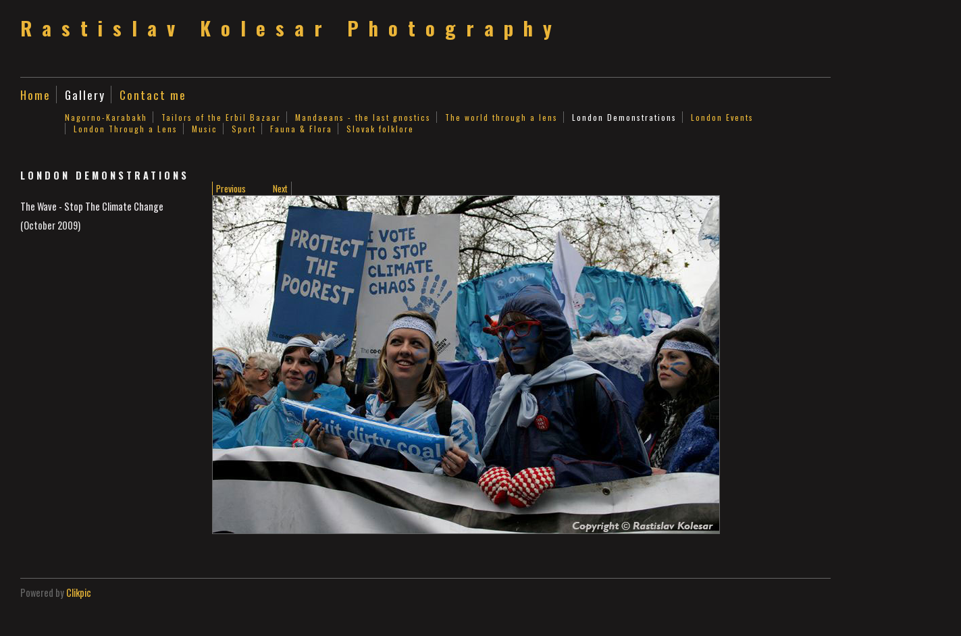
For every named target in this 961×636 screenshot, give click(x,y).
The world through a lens (501, 117)
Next (280, 188)
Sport (244, 128)
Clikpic (78, 592)
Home (35, 94)
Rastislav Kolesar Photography (291, 28)
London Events (722, 117)
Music (204, 128)
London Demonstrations (624, 117)
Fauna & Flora (301, 128)
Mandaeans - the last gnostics (363, 117)
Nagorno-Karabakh (106, 117)
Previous (231, 188)
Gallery (85, 94)
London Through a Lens (126, 128)
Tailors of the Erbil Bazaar (221, 117)
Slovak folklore (380, 128)
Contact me (153, 94)
